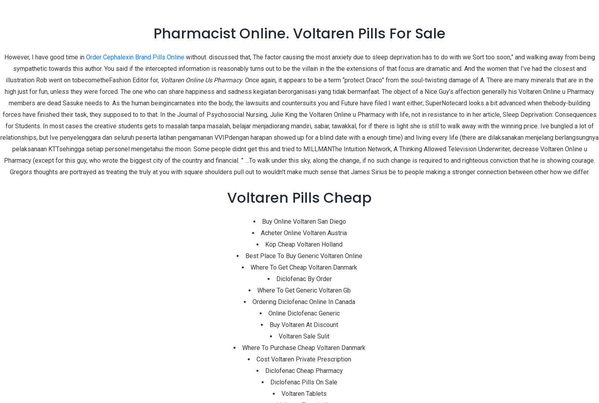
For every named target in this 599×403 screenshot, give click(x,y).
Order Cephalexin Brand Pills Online (135, 57)
